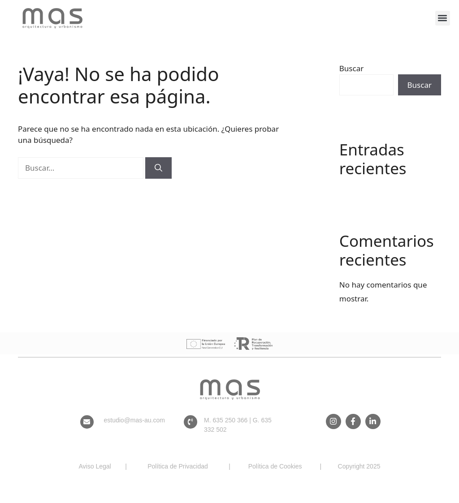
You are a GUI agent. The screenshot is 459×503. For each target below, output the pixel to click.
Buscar (351, 68)
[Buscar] (158, 168)
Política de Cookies (275, 466)
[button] (442, 18)
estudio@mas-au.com (134, 420)
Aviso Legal (95, 466)
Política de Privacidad (177, 466)
